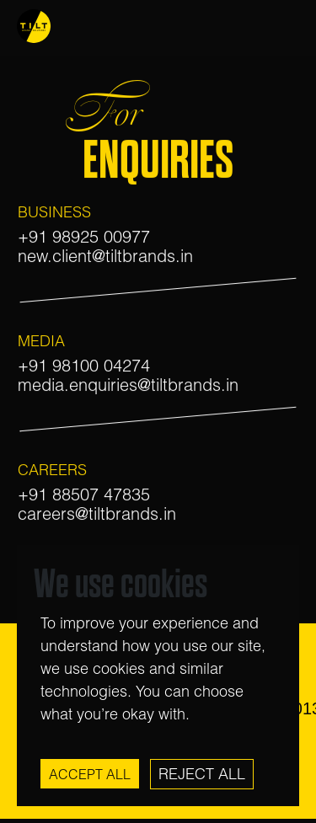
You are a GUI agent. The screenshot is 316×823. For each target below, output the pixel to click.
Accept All (90, 774)
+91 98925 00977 (84, 238)
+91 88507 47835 (84, 496)
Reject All (201, 773)
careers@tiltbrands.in (97, 515)
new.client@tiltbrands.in (105, 258)
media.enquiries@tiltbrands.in (128, 387)
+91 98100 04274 (84, 367)
